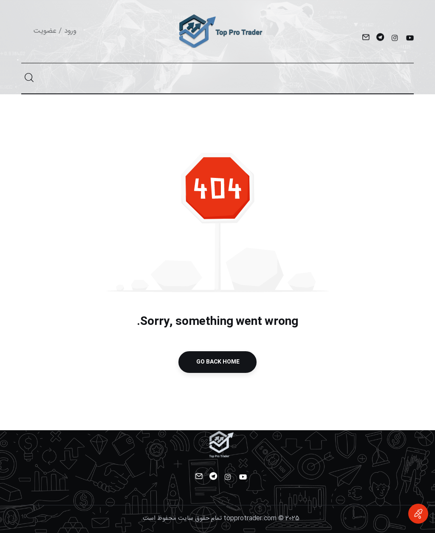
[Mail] (365, 38)
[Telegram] (380, 38)
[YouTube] (409, 38)
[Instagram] (394, 38)
